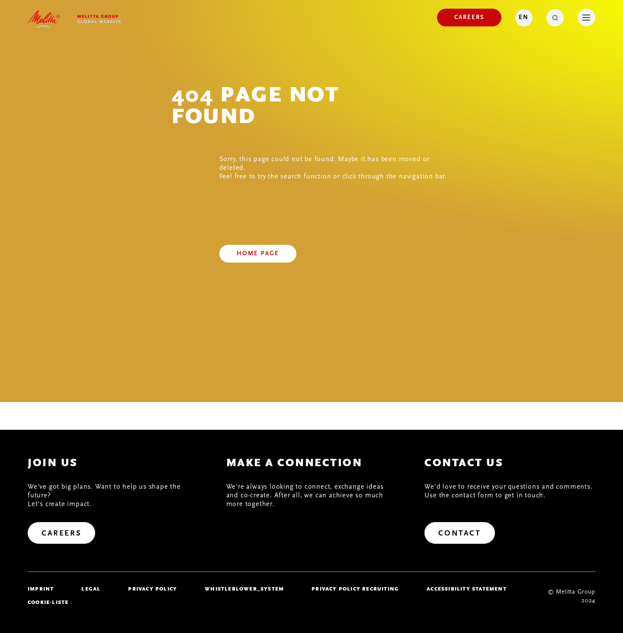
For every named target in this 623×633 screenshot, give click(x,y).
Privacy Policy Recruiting (355, 589)
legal (90, 589)
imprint (41, 589)
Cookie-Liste (48, 602)
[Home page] (257, 254)
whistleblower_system (244, 589)
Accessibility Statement (467, 589)
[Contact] (459, 533)
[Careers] (469, 17)
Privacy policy (152, 589)
